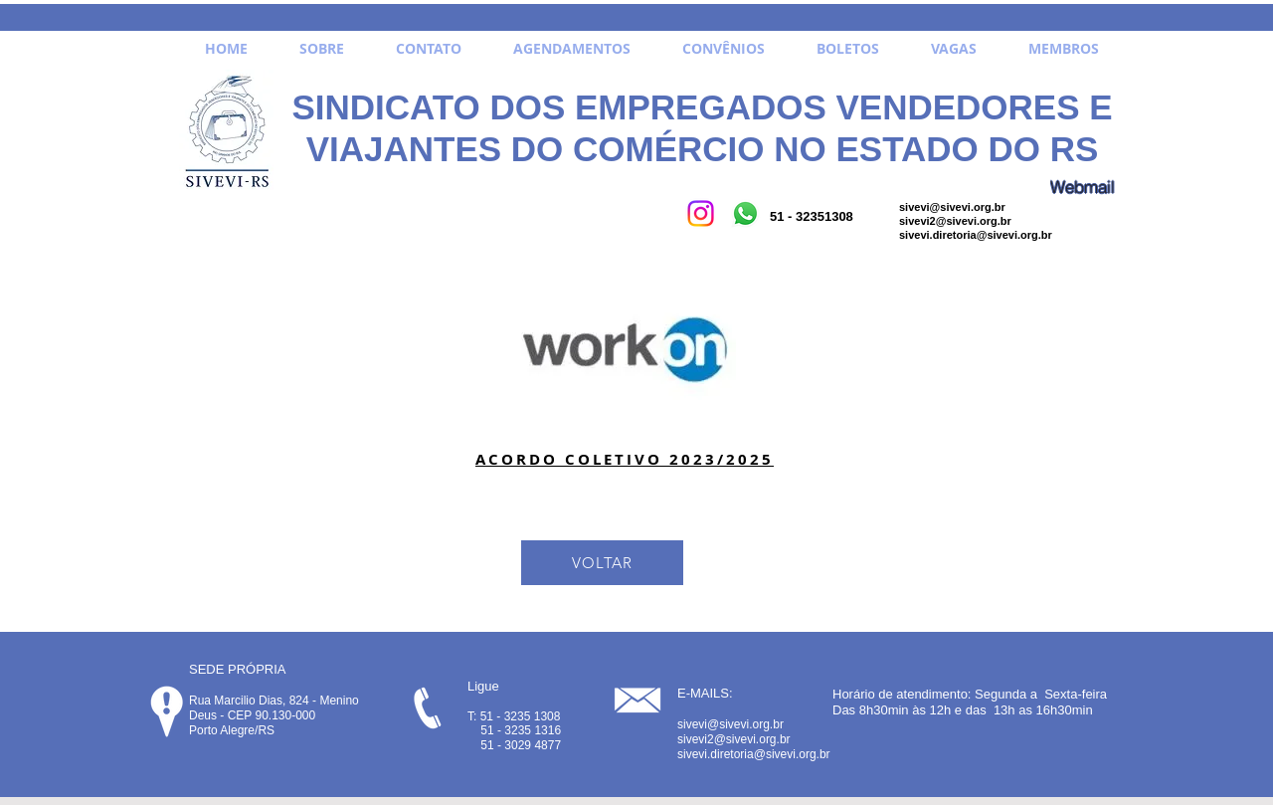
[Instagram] (700, 213)
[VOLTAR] (602, 562)
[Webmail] (1082, 186)
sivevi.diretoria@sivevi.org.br (975, 235)
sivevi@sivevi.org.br (952, 207)
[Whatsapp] (745, 213)
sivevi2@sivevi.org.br (955, 221)
